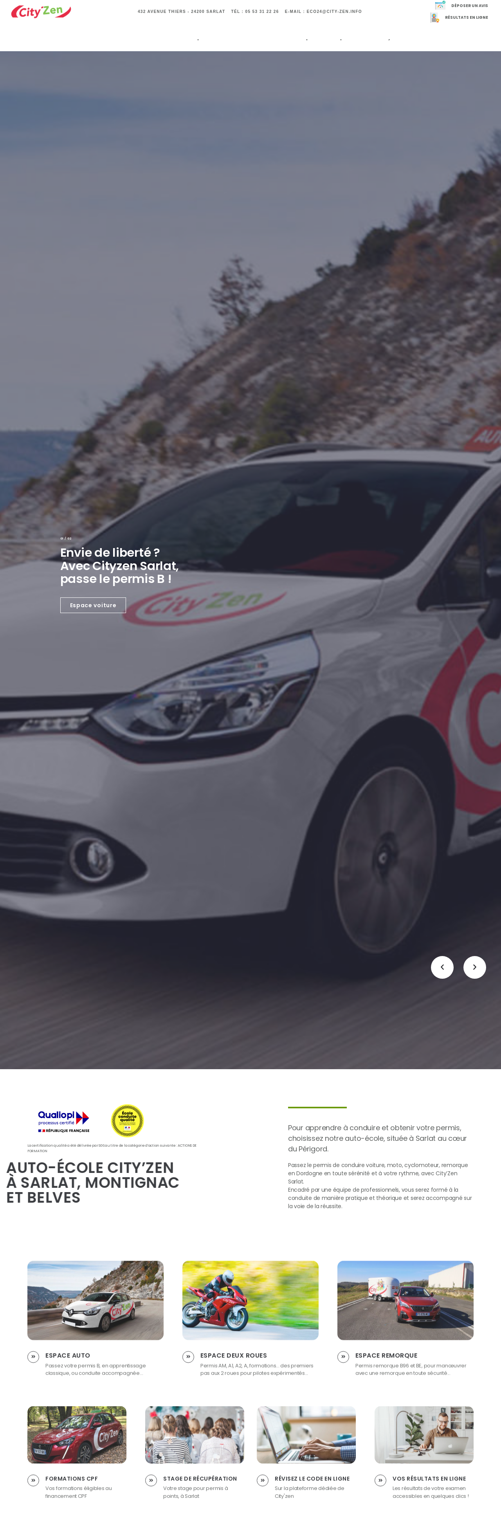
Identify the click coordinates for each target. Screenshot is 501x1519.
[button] (442, 967)
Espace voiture (93, 605)
